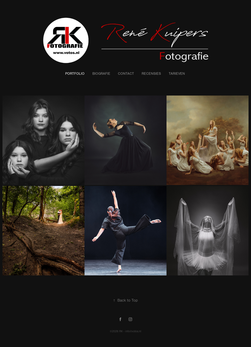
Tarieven (177, 74)
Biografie (101, 74)
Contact (126, 74)
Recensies (151, 74)
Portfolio (74, 74)
